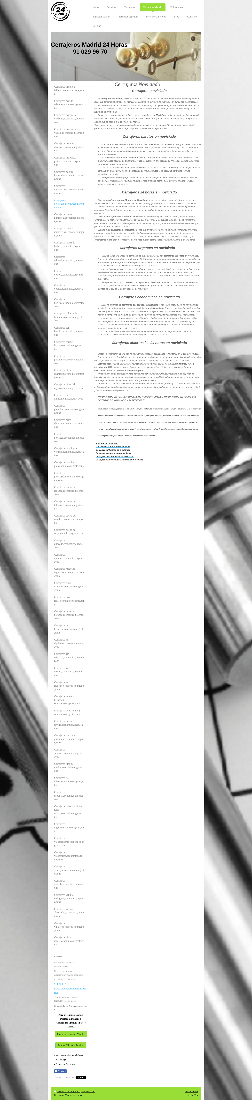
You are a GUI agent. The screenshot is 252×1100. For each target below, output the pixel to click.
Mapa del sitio (88, 1091)
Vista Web (193, 1095)
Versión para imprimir (67, 1091)
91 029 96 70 (60, 984)
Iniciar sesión (191, 1091)
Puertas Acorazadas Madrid (70, 1034)
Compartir (60, 1071)
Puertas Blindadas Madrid (70, 1045)
